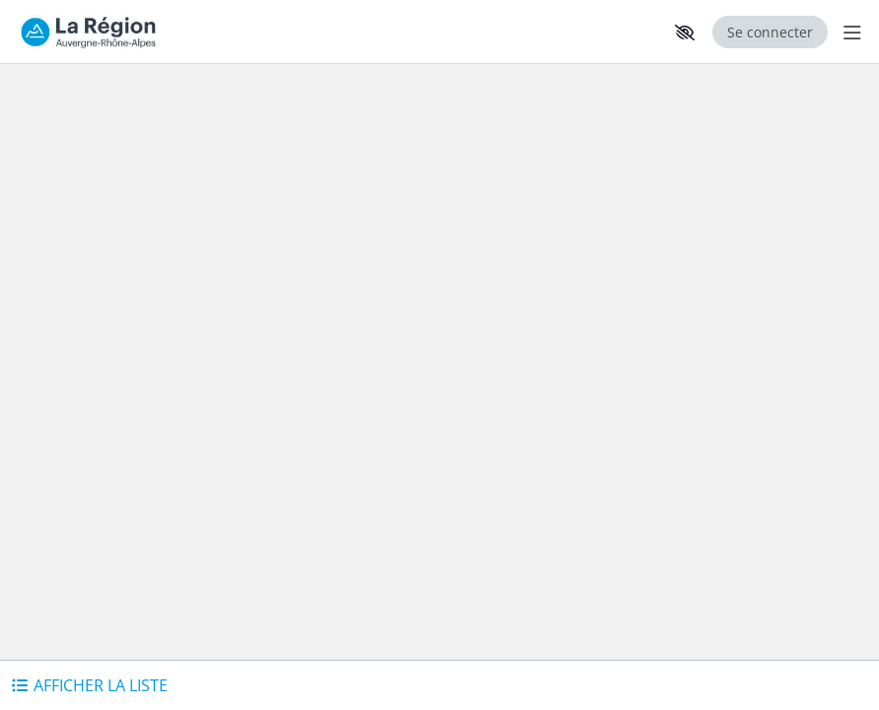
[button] (684, 32)
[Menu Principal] (848, 32)
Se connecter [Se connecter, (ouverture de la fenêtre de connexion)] (770, 32)
